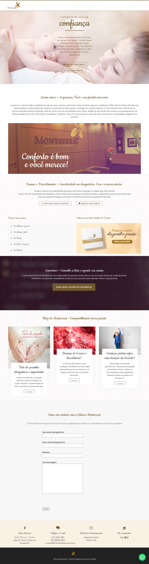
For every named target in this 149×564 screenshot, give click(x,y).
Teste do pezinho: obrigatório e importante (29, 369)
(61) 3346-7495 (58, 537)
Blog (117, 5)
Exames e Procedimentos (72, 5)
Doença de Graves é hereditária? (74, 355)
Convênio (105, 5)
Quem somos (52, 5)
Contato (127, 5)
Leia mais (29, 392)
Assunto (62, 454)
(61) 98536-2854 (58, 540)
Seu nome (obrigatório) (62, 434)
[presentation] (60, 502)
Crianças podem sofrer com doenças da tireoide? (119, 355)
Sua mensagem (62, 477)
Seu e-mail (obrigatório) (62, 444)
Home (39, 5)
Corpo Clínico (92, 5)
